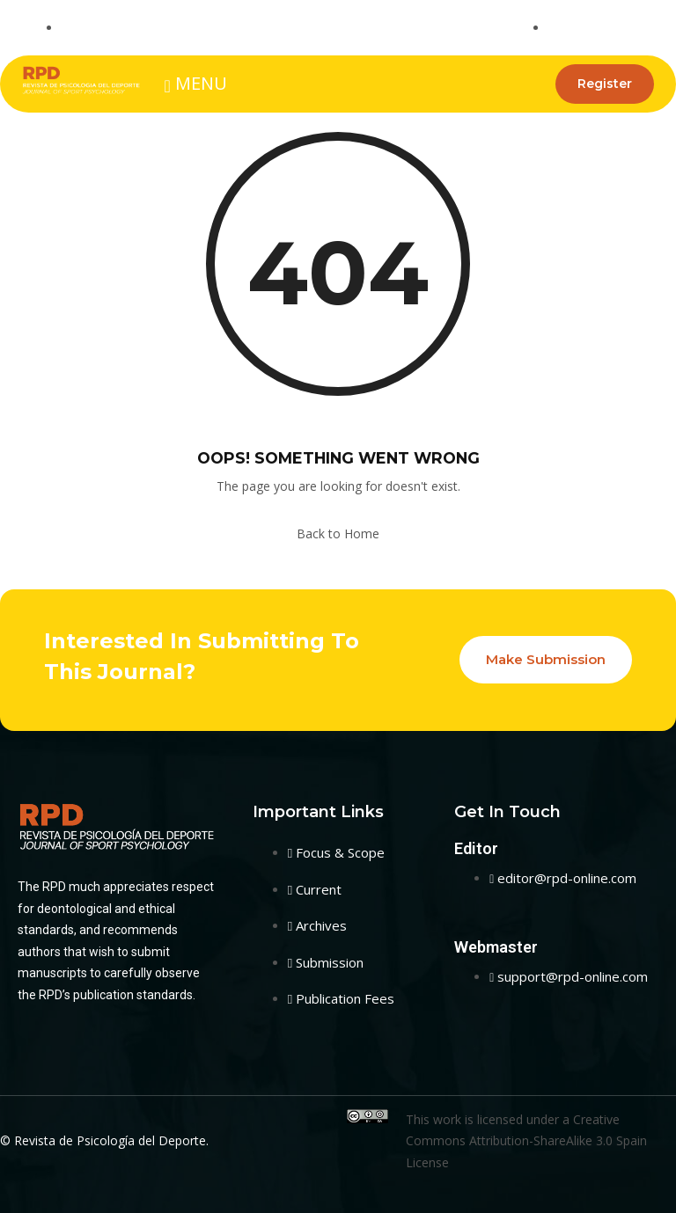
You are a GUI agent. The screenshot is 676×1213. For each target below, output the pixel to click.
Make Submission (546, 659)
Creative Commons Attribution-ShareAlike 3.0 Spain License (526, 1141)
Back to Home (338, 533)
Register (604, 83)
